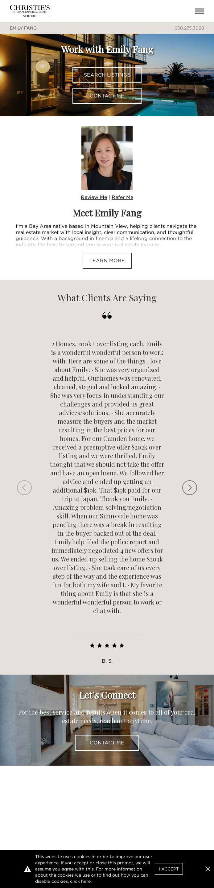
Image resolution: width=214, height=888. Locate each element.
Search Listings (107, 75)
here (86, 881)
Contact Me (107, 96)
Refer (122, 197)
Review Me (94, 197)
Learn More (107, 261)
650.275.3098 (189, 28)
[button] (207, 868)
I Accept (169, 868)
